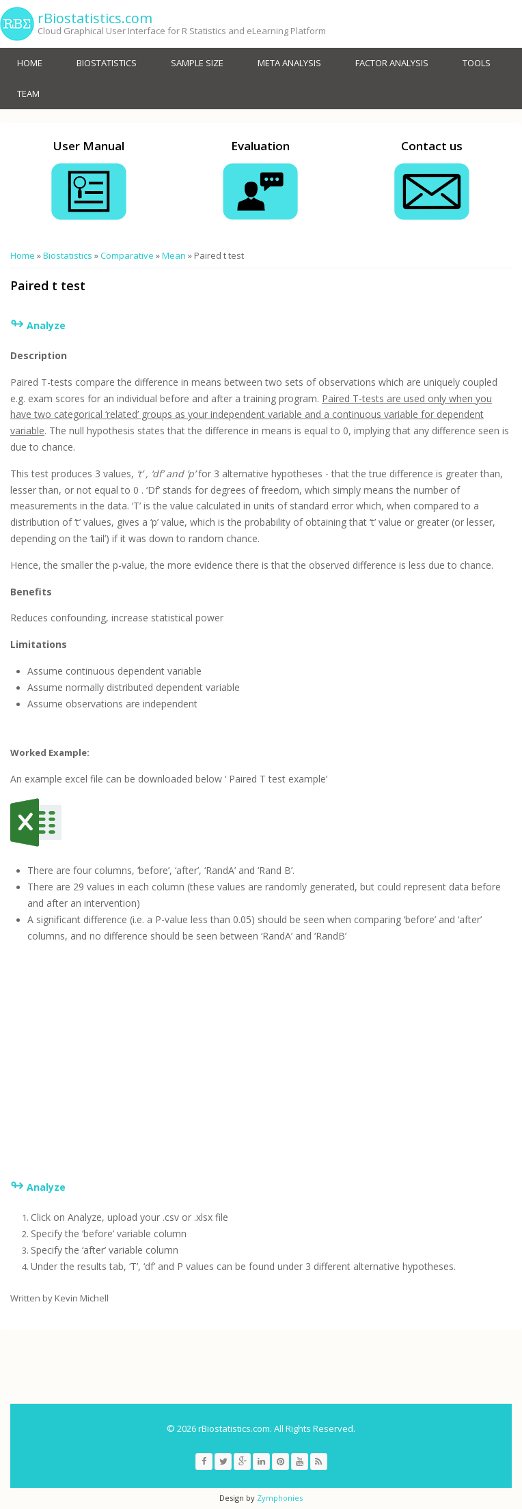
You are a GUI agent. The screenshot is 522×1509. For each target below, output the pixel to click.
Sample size (197, 63)
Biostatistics (107, 63)
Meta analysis (289, 63)
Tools (477, 63)
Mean (174, 255)
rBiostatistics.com (95, 18)
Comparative (127, 255)
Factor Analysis (391, 63)
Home (29, 63)
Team (28, 93)
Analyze (46, 1187)
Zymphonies (280, 1498)
